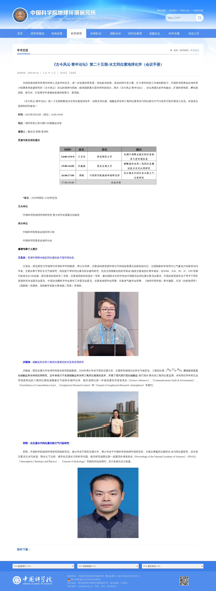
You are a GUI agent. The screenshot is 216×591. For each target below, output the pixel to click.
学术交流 (194, 50)
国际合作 (115, 33)
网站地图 (161, 10)
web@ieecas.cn (85, 586)
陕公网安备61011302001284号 (84, 579)
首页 (20, 33)
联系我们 (173, 10)
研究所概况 (37, 33)
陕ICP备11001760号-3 (128, 576)
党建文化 (154, 33)
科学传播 (174, 33)
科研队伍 (95, 33)
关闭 (73, 73)
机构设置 (56, 33)
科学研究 (76, 33)
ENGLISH (184, 10)
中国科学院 (198, 10)
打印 (63, 73)
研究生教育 (135, 33)
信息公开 (193, 33)
